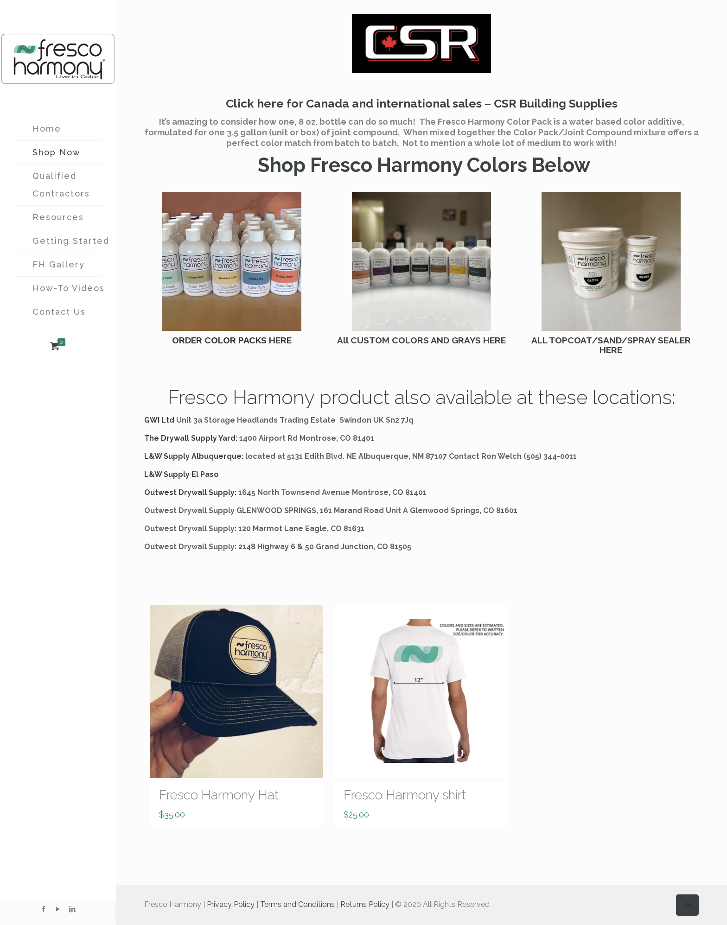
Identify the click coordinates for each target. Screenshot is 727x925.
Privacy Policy (231, 904)
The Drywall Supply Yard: (190, 438)
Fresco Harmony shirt (405, 795)
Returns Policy (364, 904)
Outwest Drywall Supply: (190, 492)
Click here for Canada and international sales (354, 103)
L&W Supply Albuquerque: (193, 456)
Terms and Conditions (297, 904)
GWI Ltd (159, 420)
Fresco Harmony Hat (219, 795)
